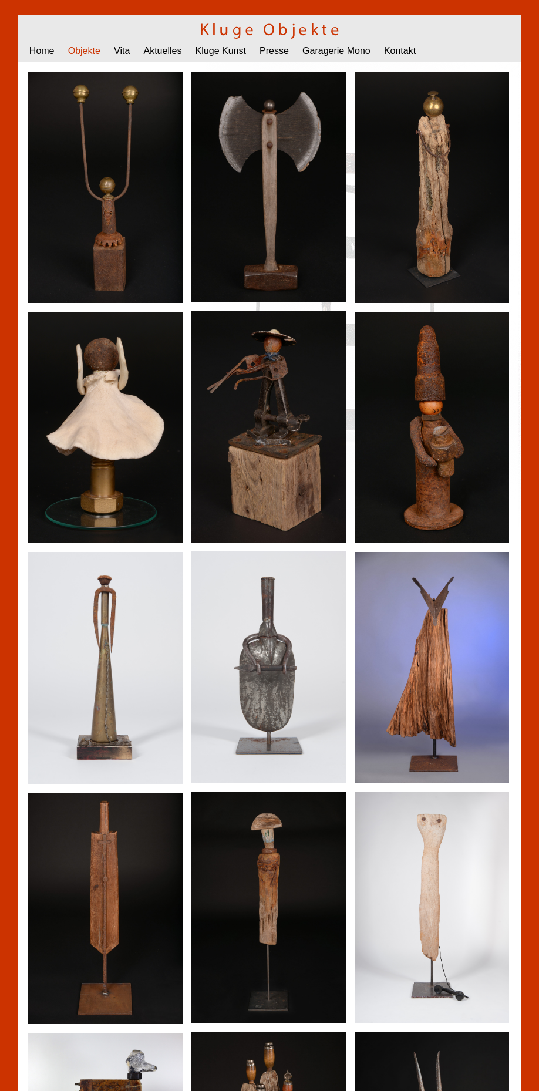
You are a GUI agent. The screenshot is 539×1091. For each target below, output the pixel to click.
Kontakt (400, 51)
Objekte (84, 51)
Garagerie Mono (336, 51)
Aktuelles (163, 51)
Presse (274, 51)
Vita (122, 51)
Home (42, 51)
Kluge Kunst (221, 51)
